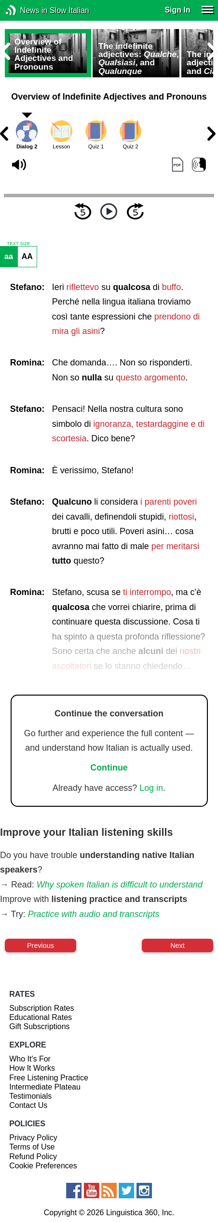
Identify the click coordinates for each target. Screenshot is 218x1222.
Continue (109, 767)
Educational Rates (40, 1017)
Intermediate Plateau (45, 1087)
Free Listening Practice (48, 1078)
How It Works (32, 1068)
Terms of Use (31, 1147)
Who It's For (30, 1059)
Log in (151, 788)
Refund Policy (33, 1156)
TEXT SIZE (18, 243)
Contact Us (28, 1105)
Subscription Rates (41, 1008)
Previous (40, 945)
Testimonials (30, 1096)
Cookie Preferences (43, 1166)
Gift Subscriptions (39, 1026)
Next (177, 945)
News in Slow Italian (25, 10)
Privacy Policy (33, 1138)
